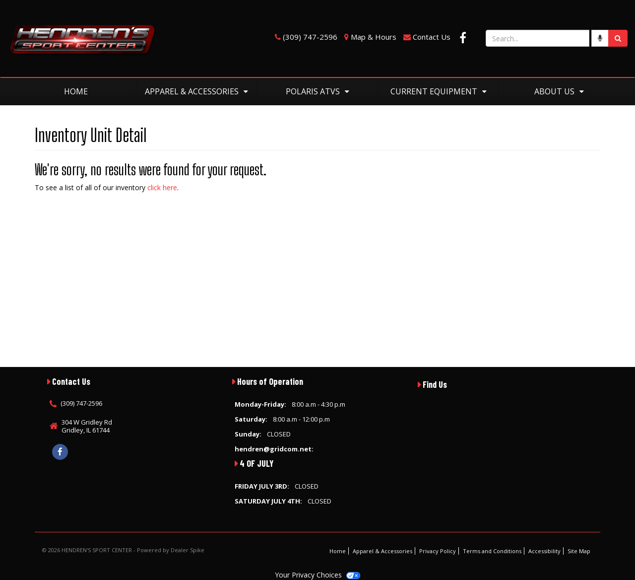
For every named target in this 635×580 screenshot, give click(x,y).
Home (76, 91)
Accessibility (544, 551)
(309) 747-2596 (310, 37)
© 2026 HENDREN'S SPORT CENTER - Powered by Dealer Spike (123, 550)
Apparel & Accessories (196, 91)
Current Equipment (438, 91)
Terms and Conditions (492, 551)
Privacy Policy (437, 551)
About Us (559, 91)
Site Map (579, 551)
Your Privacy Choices (317, 575)
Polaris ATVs (317, 91)
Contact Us (431, 37)
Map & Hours (373, 37)
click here (162, 187)
